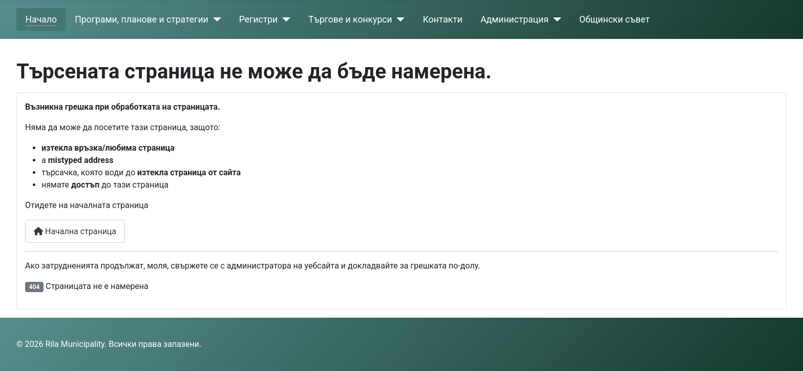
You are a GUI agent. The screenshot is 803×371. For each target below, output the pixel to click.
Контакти (442, 19)
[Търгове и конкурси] (398, 19)
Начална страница (75, 231)
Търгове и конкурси (350, 19)
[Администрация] (554, 19)
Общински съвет (614, 19)
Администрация (514, 19)
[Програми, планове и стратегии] (214, 19)
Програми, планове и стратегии (141, 19)
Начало (41, 19)
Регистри (258, 19)
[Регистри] (284, 19)
